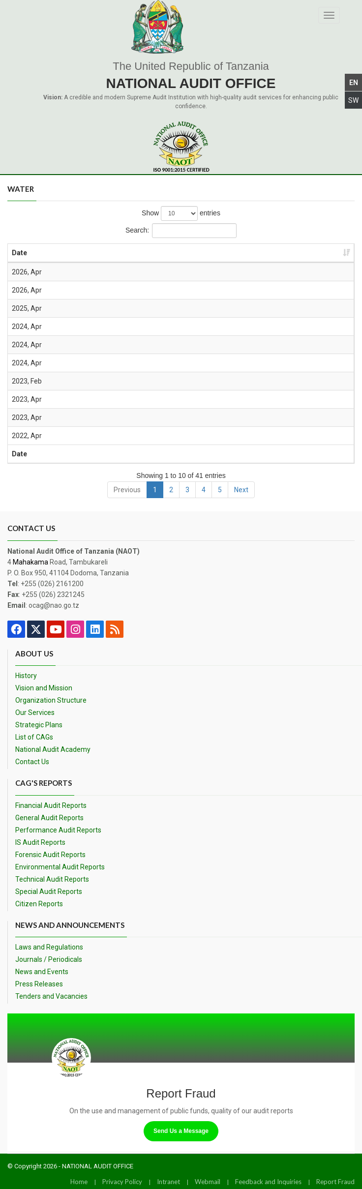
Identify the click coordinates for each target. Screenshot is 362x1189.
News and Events (41, 972)
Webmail (207, 1182)
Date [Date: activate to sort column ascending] (19, 253)
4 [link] (204, 490)
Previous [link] (127, 490)
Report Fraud (335, 1182)
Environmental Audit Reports (60, 867)
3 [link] (187, 490)
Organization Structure (51, 700)
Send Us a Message (181, 1131)
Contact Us (32, 762)
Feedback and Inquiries (268, 1182)
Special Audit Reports (48, 891)
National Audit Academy (52, 749)
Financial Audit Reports (51, 805)
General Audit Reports (49, 818)
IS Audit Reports (40, 842)
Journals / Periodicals (48, 959)
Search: (181, 230)
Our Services (35, 712)
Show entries (181, 213)
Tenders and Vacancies (51, 996)
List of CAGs (34, 737)
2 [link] (171, 490)
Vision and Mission (43, 688)
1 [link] (155, 490)
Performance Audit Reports (58, 830)
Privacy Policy (122, 1182)
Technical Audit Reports (52, 879)
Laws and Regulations (49, 947)
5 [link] (220, 490)
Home (79, 1182)
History (26, 676)
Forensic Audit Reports (50, 855)
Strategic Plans (38, 725)
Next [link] (241, 490)
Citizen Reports (39, 904)
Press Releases (39, 984)
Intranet (168, 1182)
